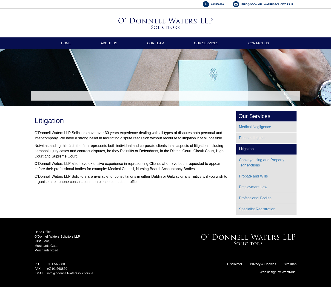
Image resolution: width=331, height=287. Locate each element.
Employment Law (253, 187)
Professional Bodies (255, 198)
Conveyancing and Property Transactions (261, 162)
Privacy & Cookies (263, 264)
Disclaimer (234, 264)
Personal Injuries (252, 138)
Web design (268, 272)
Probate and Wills (253, 176)
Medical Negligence (255, 127)
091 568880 (56, 264)
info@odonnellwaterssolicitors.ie (70, 273)
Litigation (246, 149)
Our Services (206, 43)
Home (66, 43)
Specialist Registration (257, 209)
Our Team (155, 43)
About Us (109, 43)
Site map (290, 264)
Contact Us (258, 43)
